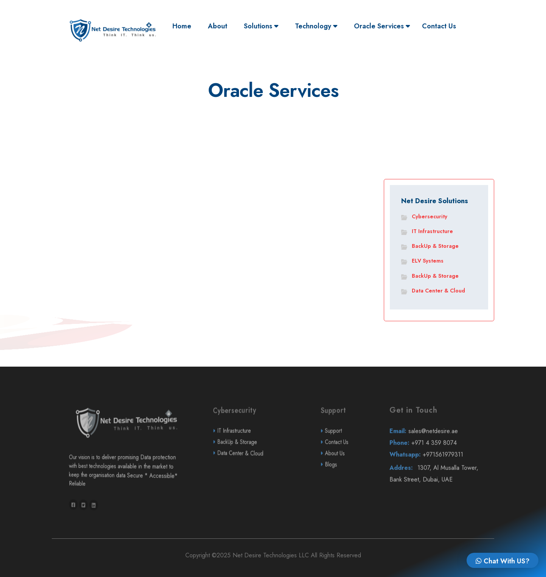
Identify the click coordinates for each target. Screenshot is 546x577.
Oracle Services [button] (382, 26)
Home (183, 26)
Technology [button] (316, 26)
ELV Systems (428, 260)
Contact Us (439, 26)
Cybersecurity (429, 216)
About (217, 26)
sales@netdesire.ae (437, 451)
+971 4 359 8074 (437, 462)
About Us (345, 472)
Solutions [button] (261, 26)
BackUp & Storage (435, 246)
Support (345, 450)
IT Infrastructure (432, 231)
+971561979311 (437, 474)
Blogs (344, 484)
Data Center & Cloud (438, 290)
